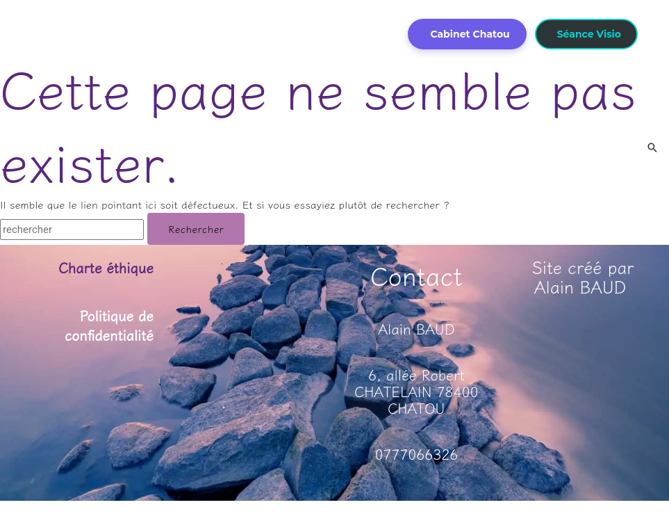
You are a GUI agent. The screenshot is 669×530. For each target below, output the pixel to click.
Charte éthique (105, 267)
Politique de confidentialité (108, 324)
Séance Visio (589, 34)
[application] (192, 12)
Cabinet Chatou (469, 34)
